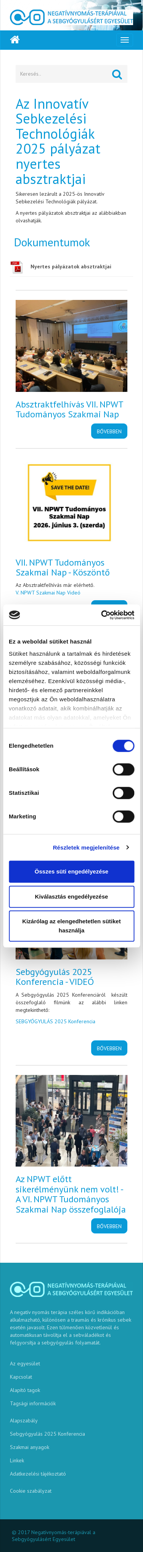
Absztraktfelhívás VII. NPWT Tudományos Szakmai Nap (69, 409)
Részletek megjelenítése (86, 847)
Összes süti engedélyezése (71, 871)
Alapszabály (24, 1420)
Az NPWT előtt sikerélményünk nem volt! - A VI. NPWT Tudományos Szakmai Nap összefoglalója (71, 1194)
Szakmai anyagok (29, 1447)
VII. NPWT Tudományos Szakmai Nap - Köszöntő (63, 567)
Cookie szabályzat (30, 1490)
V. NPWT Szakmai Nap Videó (48, 592)
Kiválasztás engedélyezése (71, 896)
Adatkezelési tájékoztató (38, 1473)
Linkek (17, 1460)
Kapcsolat (21, 1376)
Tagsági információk (33, 1403)
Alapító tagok (25, 1390)
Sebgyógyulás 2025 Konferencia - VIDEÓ (55, 977)
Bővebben (109, 431)
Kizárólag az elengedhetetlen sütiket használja (71, 926)
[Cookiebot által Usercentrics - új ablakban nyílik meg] (101, 615)
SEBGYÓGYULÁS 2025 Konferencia (55, 1021)
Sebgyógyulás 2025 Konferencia (47, 1433)
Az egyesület (25, 1363)
